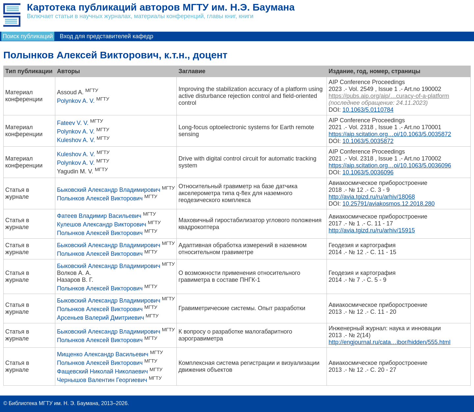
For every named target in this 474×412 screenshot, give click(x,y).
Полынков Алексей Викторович (100, 198)
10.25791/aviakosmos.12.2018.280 (388, 203)
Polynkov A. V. (75, 101)
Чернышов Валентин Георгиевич (102, 380)
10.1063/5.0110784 (367, 109)
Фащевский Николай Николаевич (102, 371)
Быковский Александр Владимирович (108, 190)
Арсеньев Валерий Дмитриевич (100, 317)
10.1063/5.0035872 (367, 141)
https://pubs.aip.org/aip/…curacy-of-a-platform (389, 96)
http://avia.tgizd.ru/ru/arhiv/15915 (372, 230)
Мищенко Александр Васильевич (102, 354)
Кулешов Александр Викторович (101, 224)
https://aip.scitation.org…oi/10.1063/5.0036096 (390, 165)
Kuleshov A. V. (76, 140)
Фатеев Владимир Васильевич (99, 216)
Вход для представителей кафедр (106, 36)
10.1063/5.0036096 (367, 172)
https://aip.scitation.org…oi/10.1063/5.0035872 (390, 134)
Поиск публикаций (28, 36)
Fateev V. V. (73, 123)
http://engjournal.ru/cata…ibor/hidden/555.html (389, 342)
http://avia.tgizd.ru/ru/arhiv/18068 (372, 196)
